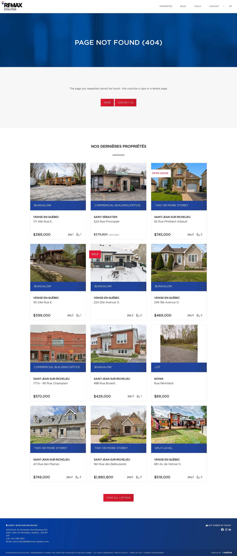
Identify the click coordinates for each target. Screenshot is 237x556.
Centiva (227, 552)
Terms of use (136, 553)
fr (230, 6)
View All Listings (118, 498)
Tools (197, 6)
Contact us (125, 103)
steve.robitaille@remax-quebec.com (30, 542)
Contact (214, 6)
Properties (166, 6)
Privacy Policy (121, 553)
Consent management (153, 553)
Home (107, 103)
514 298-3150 (18, 539)
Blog (183, 6)
